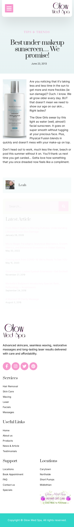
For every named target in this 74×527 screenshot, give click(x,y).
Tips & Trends (37, 31)
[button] (9, 8)
